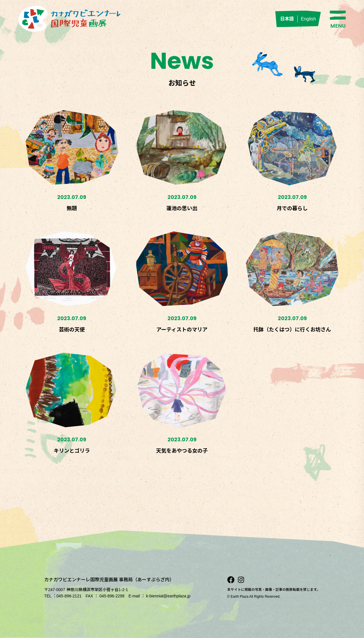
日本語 (287, 18)
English (308, 18)
